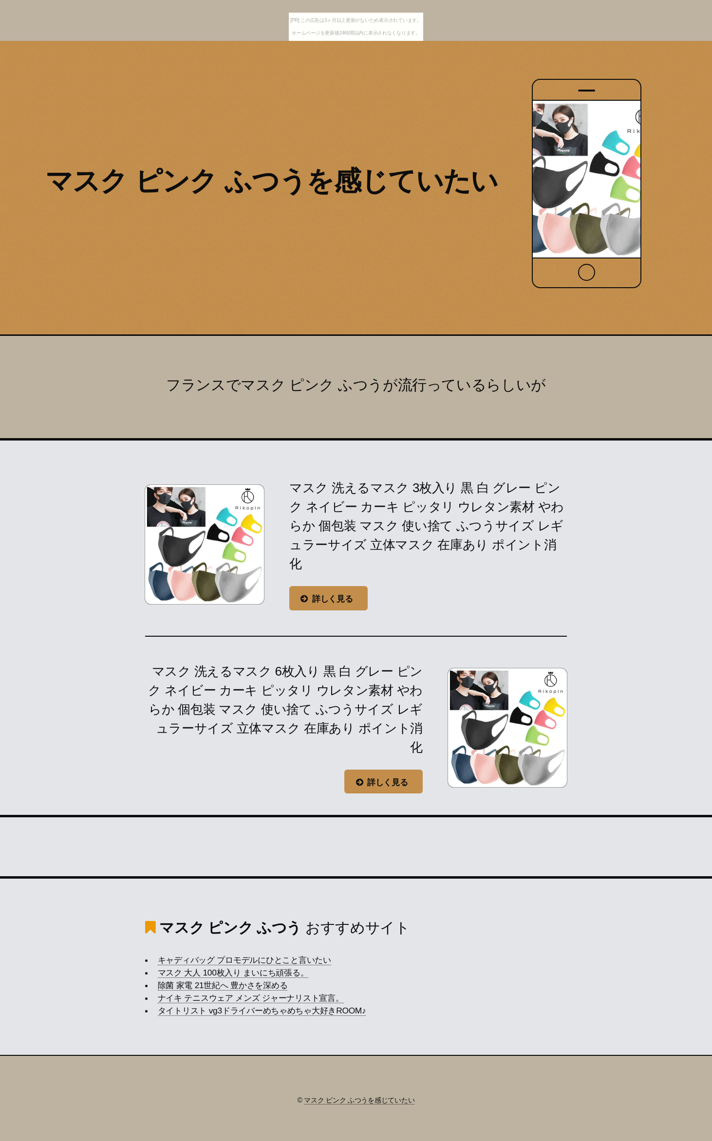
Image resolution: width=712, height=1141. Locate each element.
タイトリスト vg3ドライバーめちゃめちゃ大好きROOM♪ (262, 1010)
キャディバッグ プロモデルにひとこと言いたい (244, 960)
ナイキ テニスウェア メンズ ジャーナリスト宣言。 (251, 998)
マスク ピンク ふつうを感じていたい (271, 181)
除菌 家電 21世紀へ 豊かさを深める (223, 985)
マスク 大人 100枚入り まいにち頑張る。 (233, 972)
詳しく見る (332, 599)
